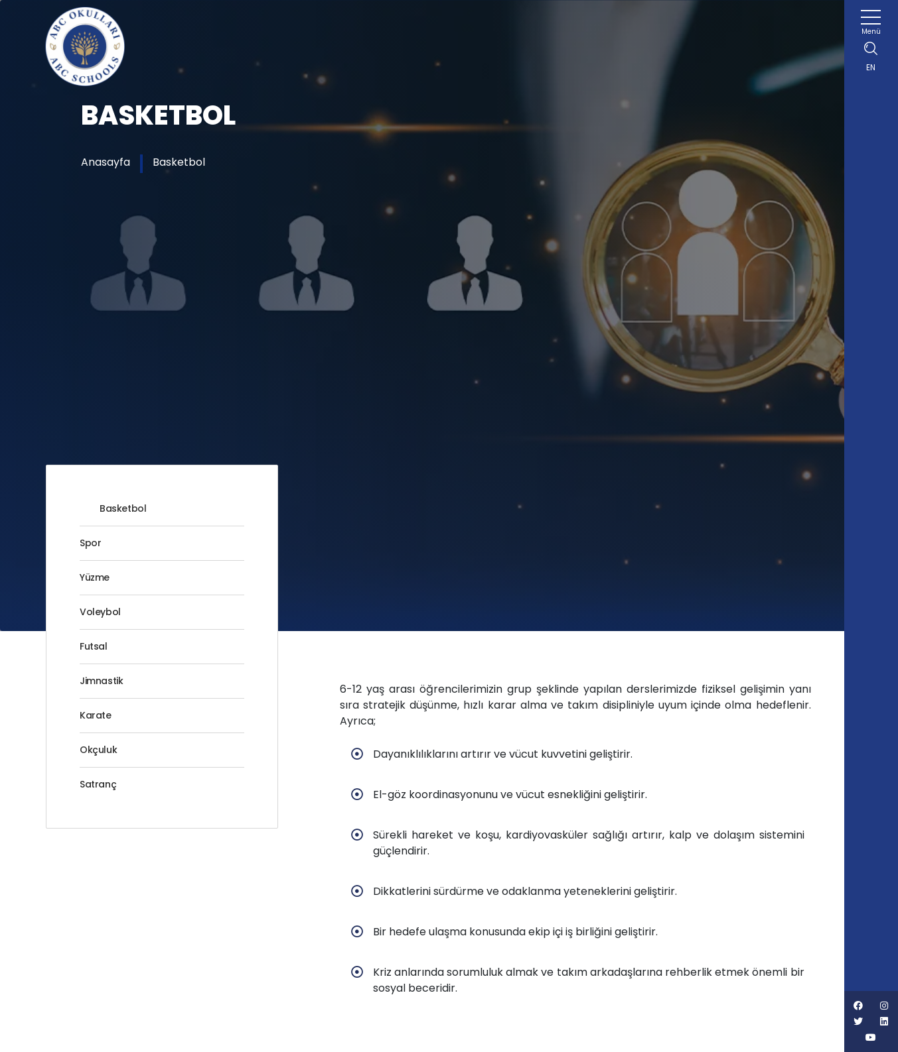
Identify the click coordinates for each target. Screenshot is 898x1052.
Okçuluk (98, 749)
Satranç (98, 784)
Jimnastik (101, 680)
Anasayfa (105, 162)
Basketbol (179, 162)
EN (870, 67)
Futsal (94, 646)
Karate (96, 715)
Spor (90, 543)
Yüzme (95, 577)
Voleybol (100, 611)
